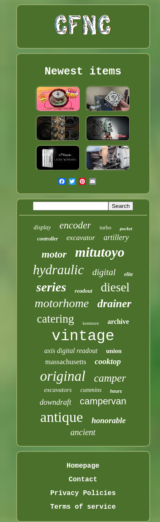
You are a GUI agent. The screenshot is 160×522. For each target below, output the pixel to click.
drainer (114, 303)
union (114, 350)
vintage (83, 336)
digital (104, 272)
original (62, 376)
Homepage (83, 466)
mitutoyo (100, 252)
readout (83, 291)
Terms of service (83, 507)
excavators (58, 389)
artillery (116, 237)
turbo (105, 227)
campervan (103, 401)
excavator (81, 238)
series (51, 287)
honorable (108, 420)
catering (55, 318)
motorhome (62, 303)
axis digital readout (71, 350)
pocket (126, 228)
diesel (115, 287)
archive (118, 321)
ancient (83, 432)
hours (116, 391)
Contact (83, 479)
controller (47, 239)
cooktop (108, 361)
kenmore (91, 323)
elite (128, 274)
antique (61, 417)
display (42, 227)
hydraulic (58, 269)
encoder (75, 225)
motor (54, 254)
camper (110, 378)
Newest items (82, 71)
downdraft (55, 402)
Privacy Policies (83, 493)
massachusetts (65, 362)
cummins (91, 390)
